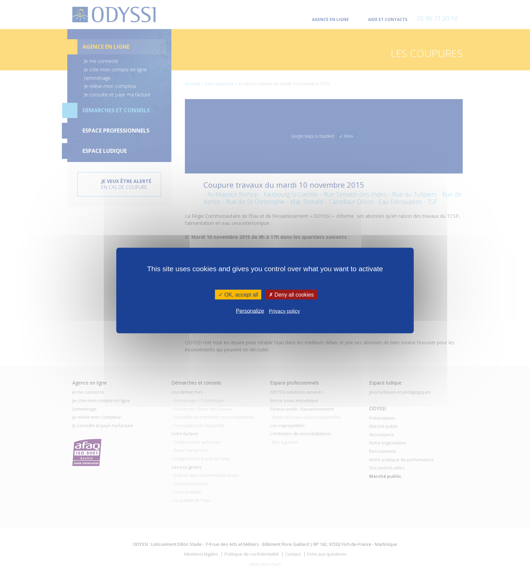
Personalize (250, 310)
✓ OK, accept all (238, 295)
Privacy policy (284, 310)
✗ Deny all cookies (291, 295)
